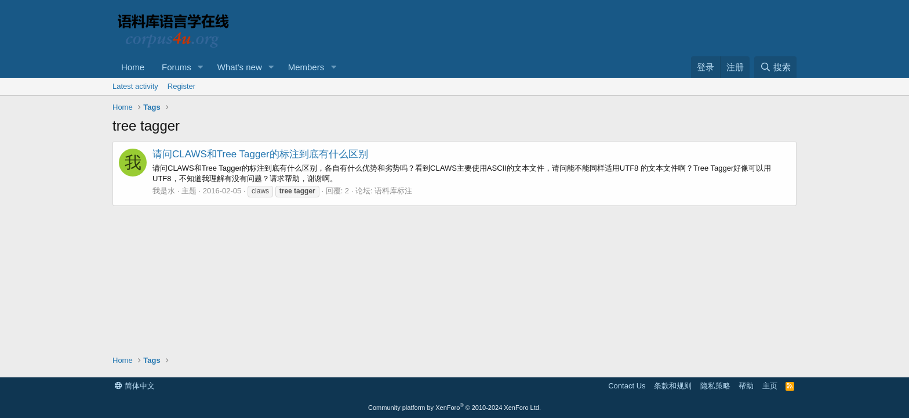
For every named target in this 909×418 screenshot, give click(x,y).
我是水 (163, 190)
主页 (769, 385)
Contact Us (626, 385)
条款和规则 (673, 385)
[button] (200, 67)
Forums (176, 67)
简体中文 (135, 385)
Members (306, 67)
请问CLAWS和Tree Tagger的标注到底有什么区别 (260, 154)
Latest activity (135, 86)
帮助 (746, 385)
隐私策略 (715, 385)
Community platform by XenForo (454, 407)
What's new (239, 67)
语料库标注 (393, 190)
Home (132, 67)
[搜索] (775, 67)
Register (181, 86)
